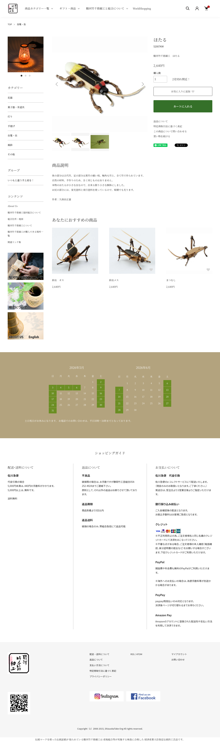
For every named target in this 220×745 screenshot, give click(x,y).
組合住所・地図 (15, 219)
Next (142, 84)
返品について (160, 121)
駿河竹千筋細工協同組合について (24, 212)
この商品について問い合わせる (170, 131)
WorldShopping (142, 8)
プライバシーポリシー (101, 676)
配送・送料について (99, 654)
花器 (10, 97)
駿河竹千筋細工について (20, 225)
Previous (57, 84)
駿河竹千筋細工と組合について (105, 8)
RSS (132, 654)
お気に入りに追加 (183, 91)
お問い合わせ (178, 659)
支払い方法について (99, 665)
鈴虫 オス (58, 280)
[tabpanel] (25, 54)
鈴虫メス (114, 280)
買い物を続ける (161, 136)
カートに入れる (182, 106)
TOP (10, 24)
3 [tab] (30, 76)
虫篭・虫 (21, 24)
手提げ (11, 126)
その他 (11, 154)
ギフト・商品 (68, 8)
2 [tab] (25, 76)
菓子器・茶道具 (16, 107)
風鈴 (10, 145)
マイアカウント (179, 654)
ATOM (139, 654)
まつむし (171, 280)
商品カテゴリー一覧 (37, 8)
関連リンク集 (14, 242)
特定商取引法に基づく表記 (167, 126)
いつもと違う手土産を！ (21, 180)
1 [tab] (21, 76)
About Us (13, 206)
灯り (10, 116)
